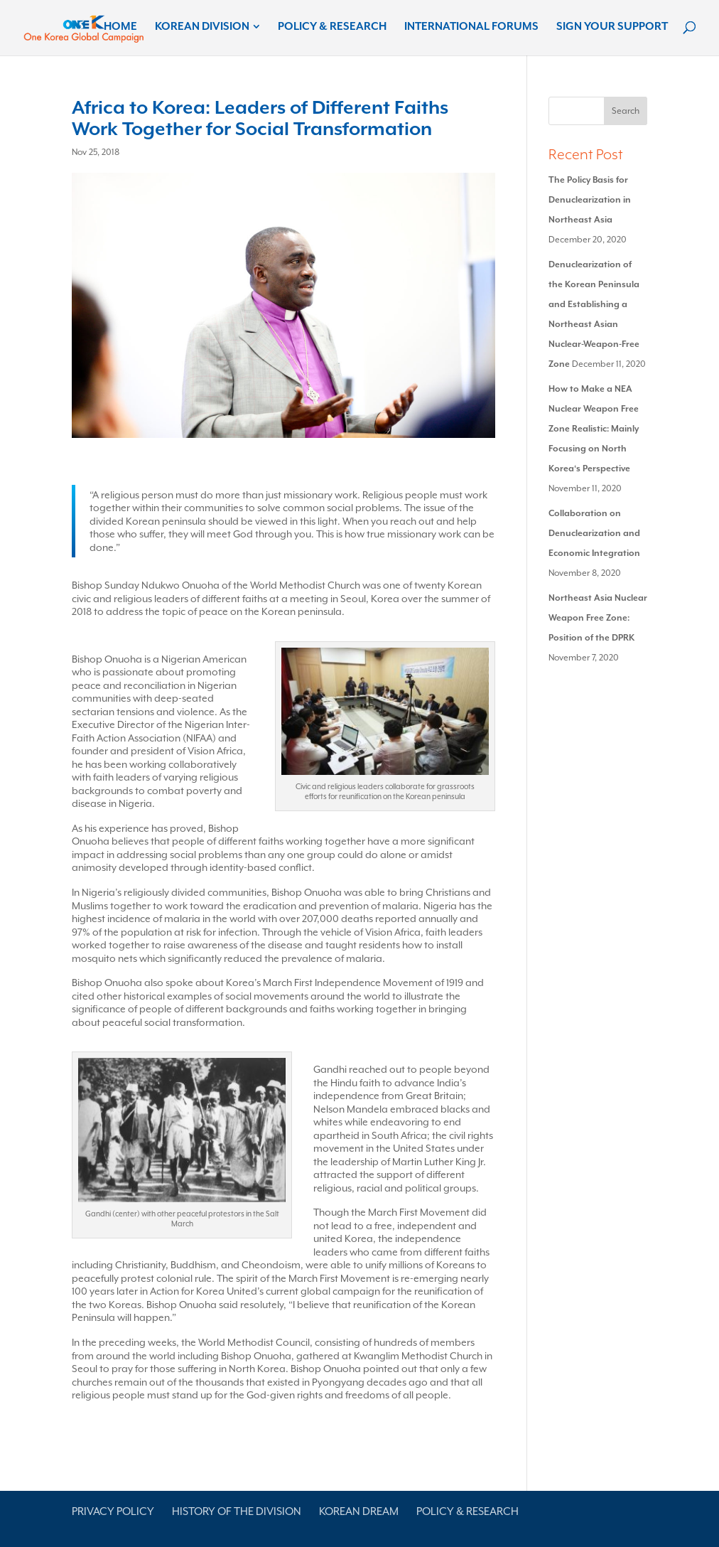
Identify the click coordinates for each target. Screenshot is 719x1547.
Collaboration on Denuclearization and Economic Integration (594, 533)
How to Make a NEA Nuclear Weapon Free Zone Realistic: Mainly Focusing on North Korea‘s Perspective (593, 428)
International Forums (471, 27)
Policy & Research (332, 27)
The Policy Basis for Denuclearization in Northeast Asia (589, 200)
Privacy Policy (113, 1511)
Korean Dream (359, 1511)
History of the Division (236, 1511)
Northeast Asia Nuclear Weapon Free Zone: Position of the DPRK (597, 618)
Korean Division (202, 27)
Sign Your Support (612, 27)
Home (120, 27)
